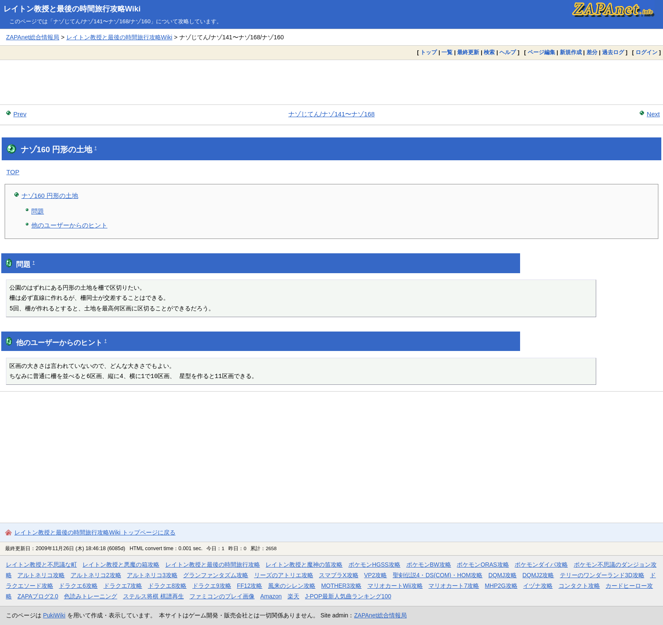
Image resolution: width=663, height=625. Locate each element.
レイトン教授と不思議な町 (41, 564)
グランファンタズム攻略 (215, 575)
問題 (37, 211)
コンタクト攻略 (579, 585)
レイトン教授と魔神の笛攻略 (304, 564)
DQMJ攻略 (502, 575)
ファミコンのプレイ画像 (222, 596)
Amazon (271, 596)
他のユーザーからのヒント (69, 225)
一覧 (446, 52)
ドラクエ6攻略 (78, 585)
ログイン (647, 52)
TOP (12, 171)
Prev (20, 114)
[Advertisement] (331, 82)
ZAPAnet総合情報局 (32, 37)
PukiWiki (54, 615)
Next (653, 114)
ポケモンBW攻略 (428, 564)
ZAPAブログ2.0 (37, 596)
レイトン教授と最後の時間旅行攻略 (212, 564)
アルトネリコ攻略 (41, 575)
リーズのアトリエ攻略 (283, 575)
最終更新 (468, 52)
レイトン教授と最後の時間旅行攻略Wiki (72, 9)
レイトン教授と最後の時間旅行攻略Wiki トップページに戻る (94, 532)
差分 (591, 52)
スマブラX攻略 (338, 575)
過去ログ (613, 52)
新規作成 (571, 52)
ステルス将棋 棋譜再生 (153, 596)
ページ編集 (541, 52)
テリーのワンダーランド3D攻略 (602, 575)
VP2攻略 (375, 575)
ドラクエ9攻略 (211, 585)
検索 (489, 52)
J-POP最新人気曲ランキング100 (348, 596)
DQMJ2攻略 (538, 575)
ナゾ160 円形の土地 (50, 195)
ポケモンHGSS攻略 (374, 564)
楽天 (293, 596)
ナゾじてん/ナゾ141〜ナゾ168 (331, 114)
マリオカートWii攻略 (395, 585)
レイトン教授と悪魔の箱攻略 (120, 564)
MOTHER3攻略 (341, 585)
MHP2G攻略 (501, 585)
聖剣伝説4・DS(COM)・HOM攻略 (438, 575)
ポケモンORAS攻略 (483, 564)
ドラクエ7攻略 (123, 585)
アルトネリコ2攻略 (96, 575)
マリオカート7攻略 (453, 585)
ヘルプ (507, 52)
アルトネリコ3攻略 (152, 575)
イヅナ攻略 (538, 585)
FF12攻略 (249, 585)
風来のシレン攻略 (291, 585)
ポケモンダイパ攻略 (541, 564)
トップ (428, 52)
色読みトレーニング (90, 596)
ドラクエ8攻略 (167, 585)
